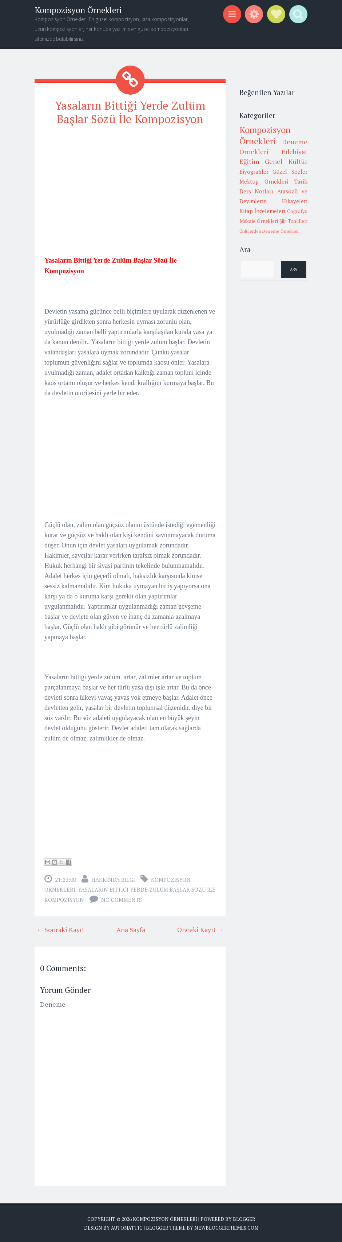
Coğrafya (297, 211)
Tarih (300, 181)
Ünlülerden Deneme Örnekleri (269, 231)
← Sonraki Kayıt (60, 929)
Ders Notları (256, 191)
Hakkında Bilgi (113, 879)
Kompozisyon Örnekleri (78, 10)
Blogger (244, 1218)
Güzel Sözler (290, 171)
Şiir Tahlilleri (293, 221)
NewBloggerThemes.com (226, 1227)
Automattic (127, 1227)
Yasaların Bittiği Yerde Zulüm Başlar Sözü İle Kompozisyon (130, 112)
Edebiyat (294, 151)
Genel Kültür (286, 161)
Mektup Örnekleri (264, 181)
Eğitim (249, 161)
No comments (121, 899)
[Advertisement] (130, 184)
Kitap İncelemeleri (262, 211)
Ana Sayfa (130, 929)
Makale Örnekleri (258, 221)
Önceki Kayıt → (200, 929)
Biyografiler (254, 171)
